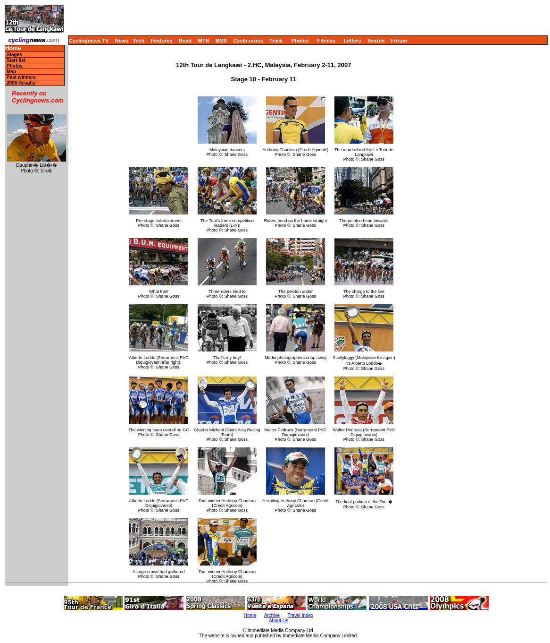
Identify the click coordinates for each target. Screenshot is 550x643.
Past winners (21, 77)
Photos (299, 40)
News (122, 40)
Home (13, 48)
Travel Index (301, 615)
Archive (272, 615)
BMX (221, 40)
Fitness (326, 40)
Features (162, 40)
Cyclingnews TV (88, 40)
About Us (278, 620)
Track (276, 40)
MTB (203, 40)
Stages (14, 54)
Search (376, 40)
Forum (399, 40)
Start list (16, 60)
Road (185, 40)
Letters (352, 40)
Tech (138, 40)
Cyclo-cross (248, 40)
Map (11, 71)
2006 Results (21, 83)
